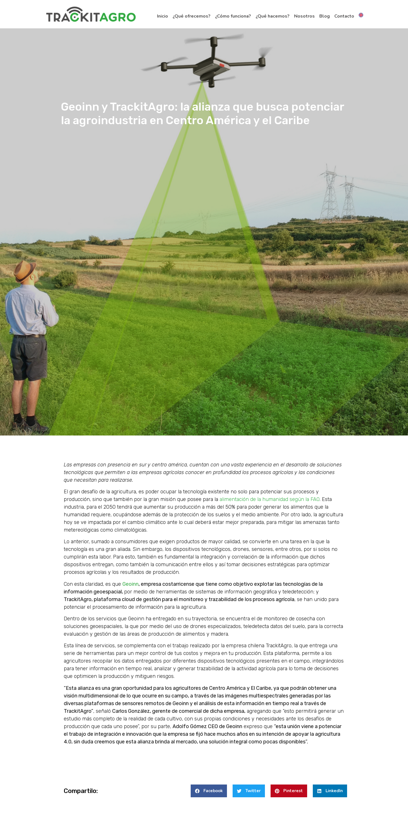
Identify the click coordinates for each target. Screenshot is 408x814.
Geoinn (130, 584)
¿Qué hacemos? (273, 16)
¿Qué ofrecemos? (192, 16)
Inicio (162, 16)
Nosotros (304, 16)
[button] (209, 791)
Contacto (344, 16)
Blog (324, 16)
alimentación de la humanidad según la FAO (270, 499)
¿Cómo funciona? (233, 16)
